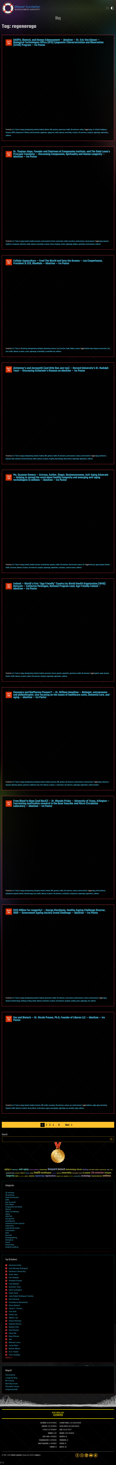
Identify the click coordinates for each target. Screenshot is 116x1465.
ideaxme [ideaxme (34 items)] (59, 1173)
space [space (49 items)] (71, 1176)
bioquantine (9, 893)
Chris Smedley (14, 1355)
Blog (58, 18)
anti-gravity (9, 1219)
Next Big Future (11, 1384)
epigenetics (43, 132)
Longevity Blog (11, 1378)
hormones (13, 567)
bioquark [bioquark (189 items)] (52, 1169)
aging (22, 129)
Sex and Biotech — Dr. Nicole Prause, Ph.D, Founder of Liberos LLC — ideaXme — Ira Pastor (59, 1018)
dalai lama (23, 244)
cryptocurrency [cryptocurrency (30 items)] (102, 1170)
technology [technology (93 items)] (86, 1176)
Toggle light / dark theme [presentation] (112, 8)
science (77, 348)
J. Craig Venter (59, 785)
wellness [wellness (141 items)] (107, 1175)
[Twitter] (82, 1455)
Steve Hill (12, 1333)
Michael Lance (14, 1342)
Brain (12, 458)
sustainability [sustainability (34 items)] (77, 1176)
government (62, 129)
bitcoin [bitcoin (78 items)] (79, 1169)
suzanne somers (71, 567)
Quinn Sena (13, 1274)
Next (67, 1125)
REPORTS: (62, 1436)
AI (93, 129)
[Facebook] (77, 1455)
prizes (78, 1001)
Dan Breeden (14, 1277)
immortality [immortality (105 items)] (67, 1172)
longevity (90, 132)
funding (29, 1001)
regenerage (97, 132)
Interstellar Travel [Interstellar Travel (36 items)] (77, 1173)
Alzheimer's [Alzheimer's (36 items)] (15, 1170)
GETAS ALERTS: (63, 1426)
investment (45, 1001)
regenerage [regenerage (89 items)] (39, 1176)
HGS (41, 785)
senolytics (62, 567)
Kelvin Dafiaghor (15, 1290)
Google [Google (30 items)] (31, 1173)
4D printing (9, 1195)
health (68, 129)
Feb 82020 (8, 586)
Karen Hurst (13, 1293)
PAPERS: (61, 1443)
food (58, 348)
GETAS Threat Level (58, 1414)
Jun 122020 (9, 43)
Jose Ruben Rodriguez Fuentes (21, 1296)
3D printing (24, 348)
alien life (8, 1216)
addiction (89, 1105)
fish (109, 348)
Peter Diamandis (12, 1197)
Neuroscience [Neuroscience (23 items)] (21, 1176)
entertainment (45, 564)
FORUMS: (52, 1447)
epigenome (51, 132)
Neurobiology (59, 458)
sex (83, 564)
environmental (45, 241)
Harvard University (26, 458)
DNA (51, 129)
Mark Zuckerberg (12, 1212)
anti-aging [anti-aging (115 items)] (24, 1169)
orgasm (47, 1108)
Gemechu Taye (15, 1287)
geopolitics (66, 673)
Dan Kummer (14, 1299)
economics (48, 673)
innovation (71, 241)
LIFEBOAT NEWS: (64, 1423)
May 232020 (9, 262)
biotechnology (28, 893)
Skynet (8, 1209)
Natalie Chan (14, 1327)
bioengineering (29, 129)
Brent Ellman (14, 1336)
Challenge (23, 1001)
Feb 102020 (9, 477)
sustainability (41, 351)
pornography (54, 1108)
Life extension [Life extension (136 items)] (97, 1172)
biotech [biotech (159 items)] (61, 1169)
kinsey (29, 1108)
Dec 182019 (9, 912)
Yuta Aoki (12, 1311)
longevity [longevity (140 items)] (10, 1175)
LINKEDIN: (44, 1426)
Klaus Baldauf (14, 1305)
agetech (97, 673)
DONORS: (50, 1433)
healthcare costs (35, 785)
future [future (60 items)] (22, 1173)
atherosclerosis (100, 890)
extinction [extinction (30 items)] (17, 1173)
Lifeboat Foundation (16, 1455)
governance (73, 673)
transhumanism (90, 241)
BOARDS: (62, 1433)
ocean (27, 351)
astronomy (9, 1226)
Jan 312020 (9, 695)
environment (103, 348)
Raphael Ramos (15, 1324)
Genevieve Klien (15, 1265)
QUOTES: (61, 1447)
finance (54, 673)
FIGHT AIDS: (46, 1436)
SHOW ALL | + (8, 1357)
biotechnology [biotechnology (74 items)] (71, 1169)
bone (34, 893)
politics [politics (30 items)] (26, 1176)
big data (8, 1235)
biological (40, 348)
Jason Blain (13, 1345)
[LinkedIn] (86, 1455)
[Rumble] (95, 1455)
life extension (75, 129)
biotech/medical (39, 129)
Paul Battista (14, 1284)
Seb (10, 1339)
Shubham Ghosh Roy (17, 1271)
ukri (89, 1001)
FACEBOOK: (43, 1423)
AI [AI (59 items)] (11, 1170)
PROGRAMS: (62, 1440)
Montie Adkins (14, 1348)
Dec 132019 (9, 1019)
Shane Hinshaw (15, 1321)
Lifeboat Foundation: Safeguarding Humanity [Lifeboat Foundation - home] (52, 8)
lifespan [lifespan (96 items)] (107, 1173)
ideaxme (61, 132)
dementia (18, 458)
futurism (53, 241)
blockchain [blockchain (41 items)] (85, 1170)
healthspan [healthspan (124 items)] (46, 1172)
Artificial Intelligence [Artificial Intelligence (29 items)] (34, 1170)
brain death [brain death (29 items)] (91, 1170)
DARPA (13, 132)
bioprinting (47, 348)
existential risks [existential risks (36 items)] (10, 1173)
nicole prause (41, 1108)
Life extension (83, 132)
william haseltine (94, 785)
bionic (7, 1242)
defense (47, 129)
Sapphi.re (37, 1455)
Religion (75, 244)
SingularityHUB (11, 1389)
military (82, 129)
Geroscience (10, 1375)
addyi (94, 1105)
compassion (15, 244)
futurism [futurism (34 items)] (27, 1173)
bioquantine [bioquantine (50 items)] (43, 1170)
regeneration (104, 132)
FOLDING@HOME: (44, 1440)
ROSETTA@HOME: (43, 1443)
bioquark (8, 132)
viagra (76, 1108)
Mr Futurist (9, 1381)
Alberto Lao (13, 1318)
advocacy (92, 564)
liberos (34, 1108)
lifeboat (72, 348)
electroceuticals (35, 132)
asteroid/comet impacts (14, 1223)
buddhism (8, 244)
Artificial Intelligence (101, 129)
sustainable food (50, 351)
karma (52, 244)
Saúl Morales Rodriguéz (18, 1268)
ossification (65, 893)
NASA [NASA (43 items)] (16, 1176)
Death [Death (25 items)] (111, 1169)
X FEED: (45, 1429)
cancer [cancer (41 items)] (97, 1170)
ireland (29, 676)
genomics (26, 785)
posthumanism (80, 241)
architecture (10, 1221)
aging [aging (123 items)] (7, 1169)
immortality (68, 132)
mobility (73, 1001)
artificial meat (89, 348)
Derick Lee (13, 1315)
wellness (8, 135)
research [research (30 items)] (58, 1176)
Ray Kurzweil (73, 564)
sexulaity (71, 1108)
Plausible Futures (12, 1386)
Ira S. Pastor (15, 129)
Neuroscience (68, 458)
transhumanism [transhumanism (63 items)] (96, 1176)
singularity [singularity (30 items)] (66, 1176)
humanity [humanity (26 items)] (54, 1173)
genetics (55, 129)
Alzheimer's (102, 455)
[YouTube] (91, 1455)
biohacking (103, 1105)
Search (111, 1139)
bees (7, 1233)
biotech (107, 564)
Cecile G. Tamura (15, 1308)
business (37, 241)
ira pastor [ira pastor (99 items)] (86, 1173)
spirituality (81, 244)
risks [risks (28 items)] (62, 1176)
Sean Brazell (14, 1330)
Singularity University (13, 1207)
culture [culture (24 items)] (108, 1169)
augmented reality (12, 1228)
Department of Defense (23, 132)
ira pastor (75, 132)
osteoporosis (74, 893)
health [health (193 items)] (37, 1172)
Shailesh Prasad (15, 1281)
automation (10, 1230)
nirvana (63, 244)
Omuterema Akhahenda (18, 1302)
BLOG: (61, 1429)
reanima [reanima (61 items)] (31, 1176)
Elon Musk (9, 1204)
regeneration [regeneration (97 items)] (50, 1176)
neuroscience (69, 998)
